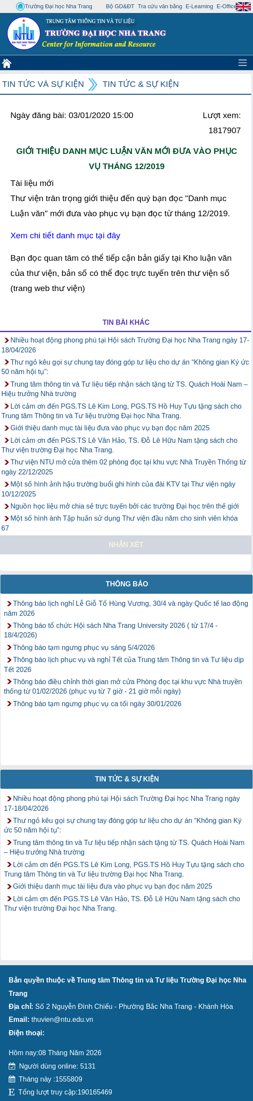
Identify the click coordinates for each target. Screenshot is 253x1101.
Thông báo (127, 584)
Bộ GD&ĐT (120, 6)
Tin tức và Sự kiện (43, 84)
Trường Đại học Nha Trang (54, 6)
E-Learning (199, 6)
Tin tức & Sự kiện (141, 84)
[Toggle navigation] (242, 62)
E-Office (227, 6)
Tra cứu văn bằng (160, 6)
